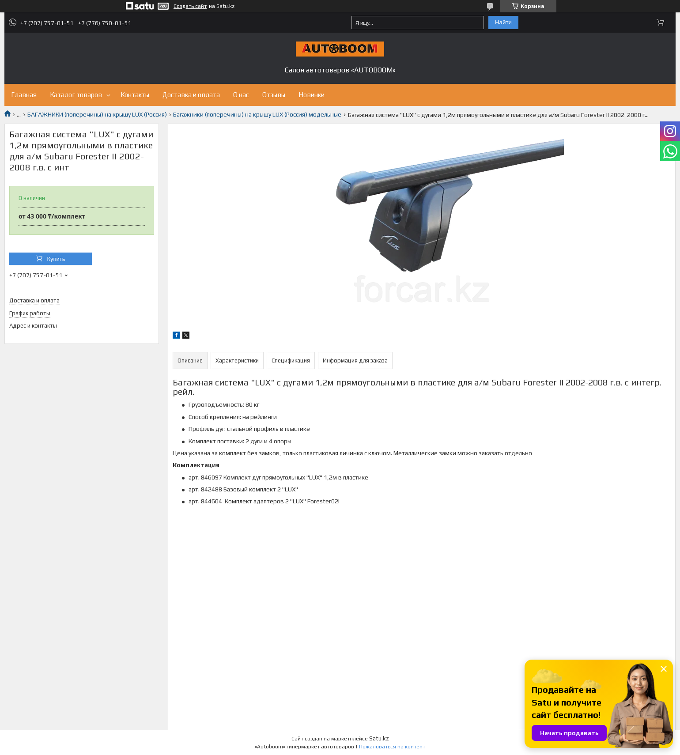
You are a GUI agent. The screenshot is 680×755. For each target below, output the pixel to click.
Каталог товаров (76, 94)
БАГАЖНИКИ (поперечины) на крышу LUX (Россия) (97, 114)
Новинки (311, 94)
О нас (241, 94)
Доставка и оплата (191, 94)
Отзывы (273, 94)
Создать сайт (190, 6)
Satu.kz (379, 738)
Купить (56, 259)
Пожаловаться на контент (392, 747)
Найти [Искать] (503, 22)
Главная (24, 94)
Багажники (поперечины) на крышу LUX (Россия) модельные (257, 114)
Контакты (135, 94)
